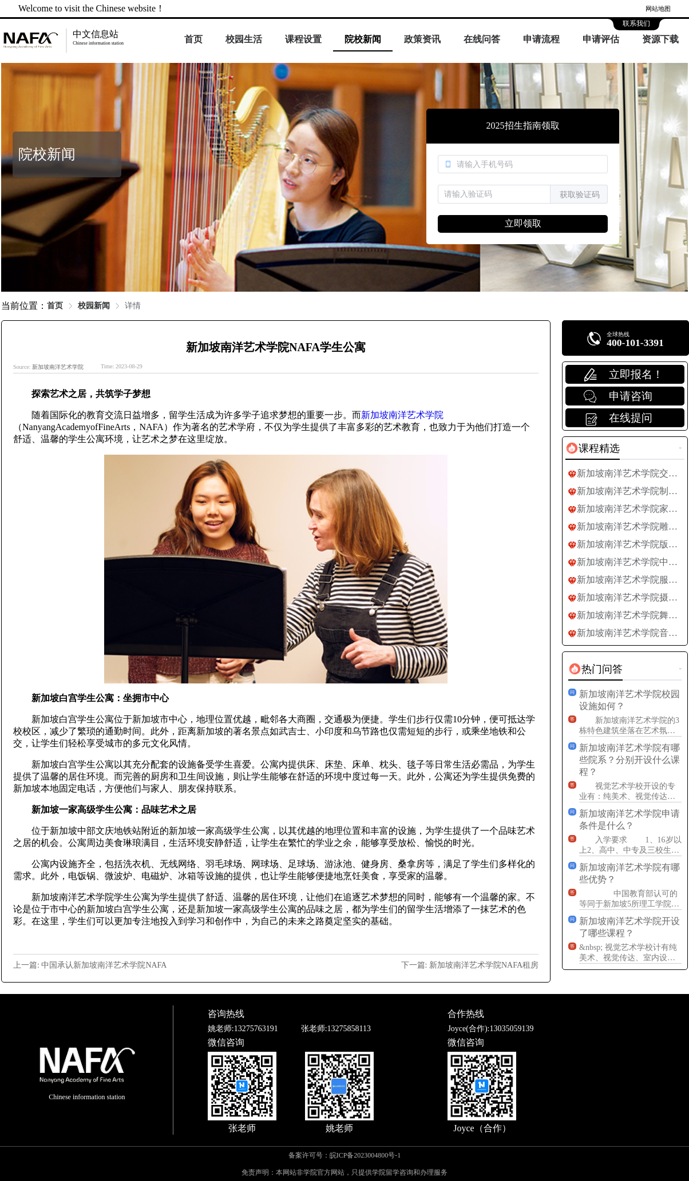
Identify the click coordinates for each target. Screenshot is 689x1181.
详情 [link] (133, 305)
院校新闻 (362, 39)
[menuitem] (193, 40)
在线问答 (482, 39)
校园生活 (243, 39)
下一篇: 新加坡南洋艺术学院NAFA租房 (469, 965)
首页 (193, 39)
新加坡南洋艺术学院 (58, 367)
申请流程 (541, 39)
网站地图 (658, 8)
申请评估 (601, 39)
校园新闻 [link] (94, 305)
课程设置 (303, 39)
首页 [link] (55, 305)
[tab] (592, 448)
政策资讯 (422, 39)
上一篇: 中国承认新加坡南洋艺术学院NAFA (90, 965)
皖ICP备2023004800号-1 (365, 1155)
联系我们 (636, 23)
